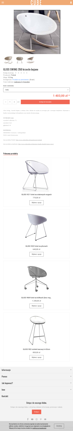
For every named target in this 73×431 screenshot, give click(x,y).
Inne (36, 389)
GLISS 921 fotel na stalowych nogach (36, 194)
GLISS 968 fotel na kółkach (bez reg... (36, 298)
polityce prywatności (39, 428)
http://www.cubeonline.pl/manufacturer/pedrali (29, 140)
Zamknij (59, 426)
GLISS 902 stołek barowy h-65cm (36, 349)
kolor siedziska (8, 86)
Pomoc (36, 376)
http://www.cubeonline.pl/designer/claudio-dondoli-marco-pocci (36, 144)
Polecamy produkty (10, 153)
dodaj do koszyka (45, 102)
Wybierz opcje (36, 203)
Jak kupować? (36, 383)
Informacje (36, 369)
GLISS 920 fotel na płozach (36, 246)
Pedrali (13, 75)
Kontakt (5, 396)
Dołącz (36, 412)
